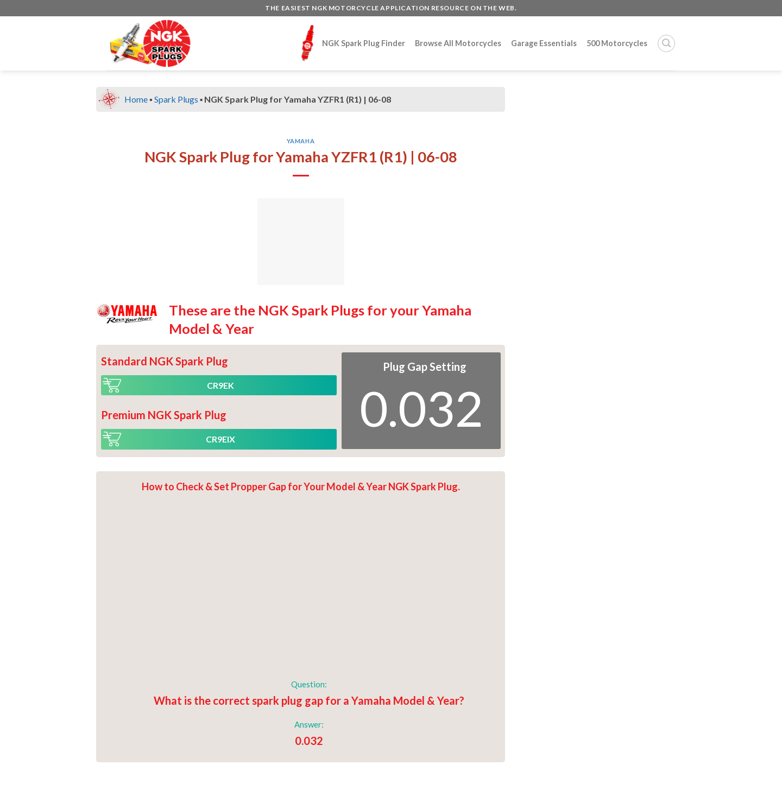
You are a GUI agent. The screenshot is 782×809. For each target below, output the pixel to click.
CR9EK (220, 385)
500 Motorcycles (616, 43)
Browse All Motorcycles (458, 43)
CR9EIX (220, 439)
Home (136, 99)
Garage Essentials (544, 43)
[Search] (666, 43)
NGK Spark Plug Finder (351, 42)
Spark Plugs (176, 99)
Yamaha (300, 140)
